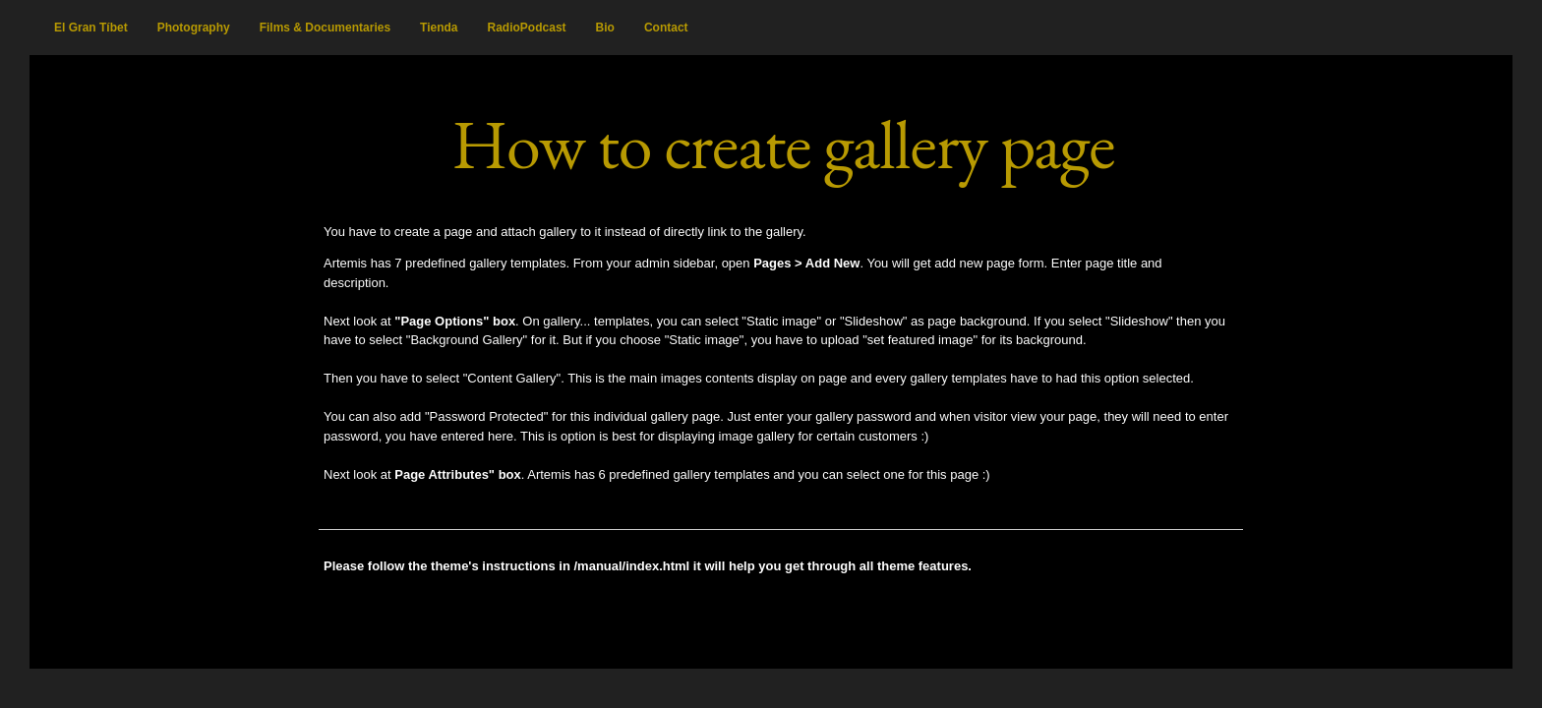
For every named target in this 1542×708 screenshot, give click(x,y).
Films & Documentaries (325, 27)
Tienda (438, 27)
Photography (193, 27)
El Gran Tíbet (91, 27)
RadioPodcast (527, 27)
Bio (605, 27)
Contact (666, 27)
